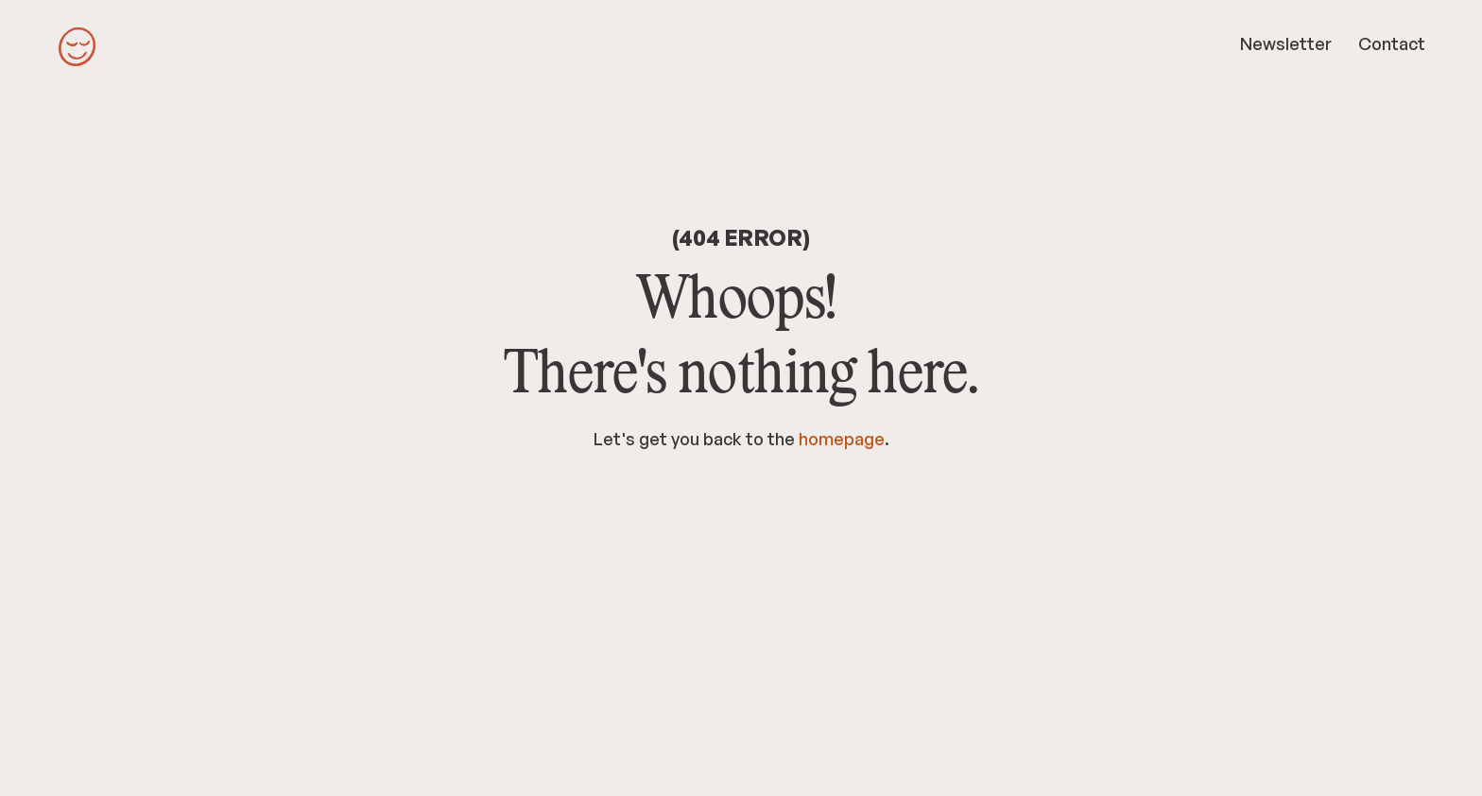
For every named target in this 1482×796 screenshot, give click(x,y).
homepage (842, 438)
